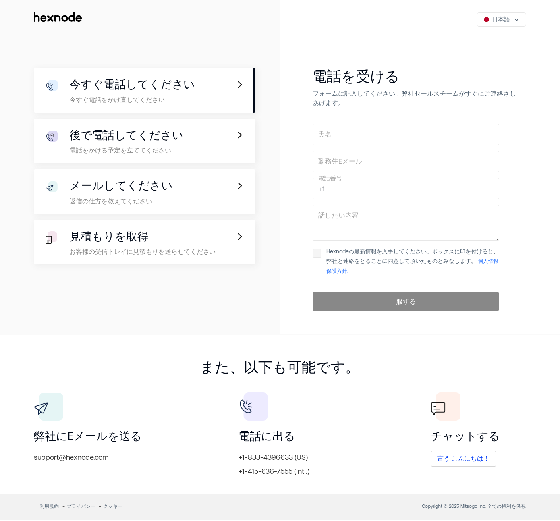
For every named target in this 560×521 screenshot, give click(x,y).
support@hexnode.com (71, 458)
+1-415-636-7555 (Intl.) (274, 472)
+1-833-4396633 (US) (273, 458)
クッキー (112, 507)
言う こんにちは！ (463, 459)
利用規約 (49, 507)
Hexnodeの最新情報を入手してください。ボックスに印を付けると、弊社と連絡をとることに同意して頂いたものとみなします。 (406, 261)
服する (406, 302)
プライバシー (81, 507)
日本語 (496, 19)
